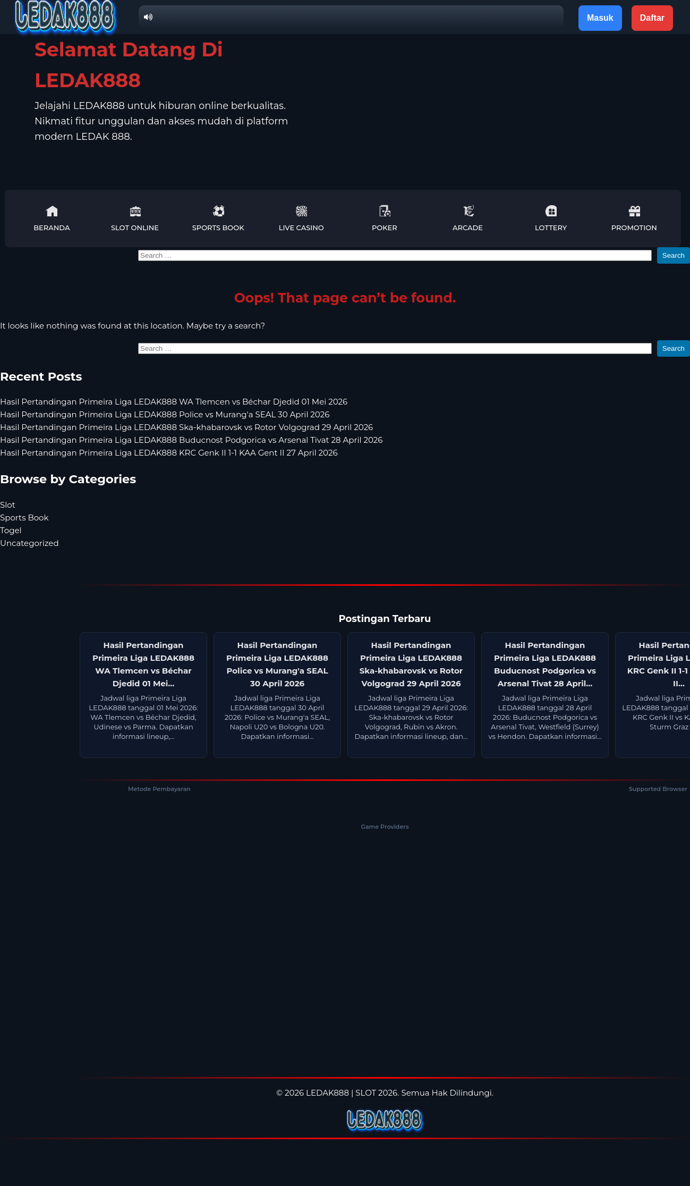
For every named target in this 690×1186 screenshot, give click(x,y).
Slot (7, 505)
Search (673, 255)
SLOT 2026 (376, 1093)
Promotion (634, 218)
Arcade (468, 218)
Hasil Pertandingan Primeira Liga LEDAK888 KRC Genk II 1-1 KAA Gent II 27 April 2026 (169, 453)
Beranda (51, 218)
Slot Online (135, 218)
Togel (11, 530)
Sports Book (218, 218)
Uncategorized (29, 543)
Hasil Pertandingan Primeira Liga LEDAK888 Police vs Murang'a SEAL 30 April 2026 (164, 414)
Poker (384, 218)
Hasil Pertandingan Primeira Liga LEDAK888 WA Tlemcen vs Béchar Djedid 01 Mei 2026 (173, 402)
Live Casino (301, 218)
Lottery (551, 218)
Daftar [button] (652, 17)
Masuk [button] (600, 17)
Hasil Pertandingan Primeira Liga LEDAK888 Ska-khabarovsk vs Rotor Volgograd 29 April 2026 (186, 427)
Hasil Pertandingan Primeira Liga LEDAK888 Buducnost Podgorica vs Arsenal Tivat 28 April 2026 (191, 440)
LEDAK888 (327, 1093)
